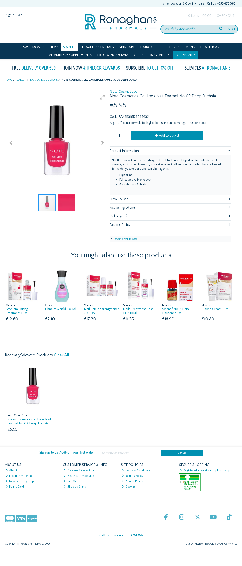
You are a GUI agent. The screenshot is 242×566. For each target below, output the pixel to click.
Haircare (148, 47)
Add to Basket (167, 135)
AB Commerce (228, 543)
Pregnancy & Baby (113, 55)
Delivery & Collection (79, 470)
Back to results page (125, 239)
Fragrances (159, 55)
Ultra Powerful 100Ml (60, 309)
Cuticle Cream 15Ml (215, 309)
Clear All (61, 355)
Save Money (33, 47)
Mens (190, 47)
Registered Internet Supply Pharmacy (205, 470)
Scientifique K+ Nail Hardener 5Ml (176, 311)
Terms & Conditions (136, 470)
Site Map (71, 481)
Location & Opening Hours (187, 3)
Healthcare (210, 47)
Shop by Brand (75, 486)
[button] (102, 97)
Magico (199, 543)
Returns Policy (132, 476)
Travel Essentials (97, 47)
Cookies (129, 486)
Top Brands (185, 55)
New (53, 47)
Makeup (69, 47)
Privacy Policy (132, 481)
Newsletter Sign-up (20, 481)
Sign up (182, 452)
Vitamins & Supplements (70, 55)
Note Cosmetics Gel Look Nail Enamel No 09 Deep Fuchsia (29, 421)
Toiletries (171, 47)
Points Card (15, 486)
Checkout (226, 16)
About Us (13, 470)
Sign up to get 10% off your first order (66, 452)
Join (20, 15)
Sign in (10, 15)
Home (165, 3)
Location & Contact (19, 476)
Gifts (138, 55)
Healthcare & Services (79, 476)
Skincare (127, 47)
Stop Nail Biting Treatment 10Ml (17, 311)
